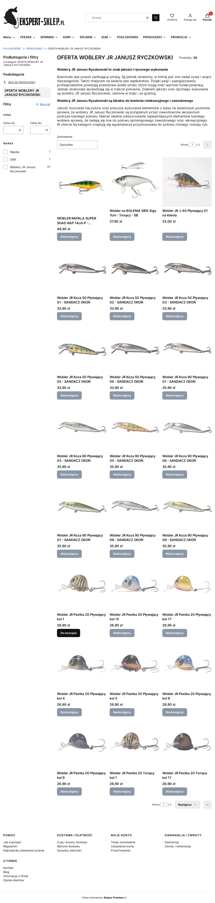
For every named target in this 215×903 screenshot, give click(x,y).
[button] (155, 17)
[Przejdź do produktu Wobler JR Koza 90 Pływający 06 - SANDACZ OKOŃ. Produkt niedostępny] (187, 427)
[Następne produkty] (187, 805)
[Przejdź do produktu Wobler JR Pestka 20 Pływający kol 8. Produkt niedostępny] (187, 665)
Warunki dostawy (68, 846)
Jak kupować (12, 842)
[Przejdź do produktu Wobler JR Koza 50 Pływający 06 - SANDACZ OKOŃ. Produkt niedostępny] (134, 348)
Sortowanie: (65, 136)
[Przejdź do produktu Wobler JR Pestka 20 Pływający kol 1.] (81, 586)
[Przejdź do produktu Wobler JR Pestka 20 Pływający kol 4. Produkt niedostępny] (81, 665)
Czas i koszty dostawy (72, 842)
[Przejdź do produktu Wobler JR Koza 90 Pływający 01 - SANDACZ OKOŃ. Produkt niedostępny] (187, 348)
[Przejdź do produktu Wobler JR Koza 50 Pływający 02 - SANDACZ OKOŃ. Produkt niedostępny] (134, 269)
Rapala (14, 152)
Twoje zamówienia (123, 842)
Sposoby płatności (69, 850)
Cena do (35, 123)
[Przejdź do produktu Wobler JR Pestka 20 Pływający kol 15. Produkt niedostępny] (134, 586)
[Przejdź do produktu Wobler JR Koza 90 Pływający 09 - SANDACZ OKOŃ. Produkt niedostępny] (187, 506)
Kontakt (8, 868)
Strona (184, 144)
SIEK (13, 159)
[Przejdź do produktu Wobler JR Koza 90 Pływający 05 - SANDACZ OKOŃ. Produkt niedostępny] (134, 427)
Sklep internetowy (103, 897)
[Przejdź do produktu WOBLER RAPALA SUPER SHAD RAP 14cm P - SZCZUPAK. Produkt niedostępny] (81, 185)
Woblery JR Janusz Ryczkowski (23, 169)
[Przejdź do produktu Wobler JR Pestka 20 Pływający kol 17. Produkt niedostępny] (187, 586)
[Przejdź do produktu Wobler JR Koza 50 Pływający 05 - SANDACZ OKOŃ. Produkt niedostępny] (81, 348)
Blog (6, 872)
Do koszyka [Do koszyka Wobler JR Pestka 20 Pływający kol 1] (68, 633)
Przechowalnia (120, 850)
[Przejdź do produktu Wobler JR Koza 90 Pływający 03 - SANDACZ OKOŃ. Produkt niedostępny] (81, 427)
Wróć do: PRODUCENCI (19, 82)
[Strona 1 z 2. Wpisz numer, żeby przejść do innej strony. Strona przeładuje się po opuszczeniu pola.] (192, 144)
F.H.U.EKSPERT (12, 48)
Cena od (9, 123)
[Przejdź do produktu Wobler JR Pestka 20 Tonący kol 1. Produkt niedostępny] (134, 744)
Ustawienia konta (122, 846)
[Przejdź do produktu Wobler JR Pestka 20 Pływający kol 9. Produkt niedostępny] (81, 744)
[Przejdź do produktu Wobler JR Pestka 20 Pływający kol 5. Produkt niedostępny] (134, 665)
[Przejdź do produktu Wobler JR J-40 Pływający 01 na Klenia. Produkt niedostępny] (187, 182)
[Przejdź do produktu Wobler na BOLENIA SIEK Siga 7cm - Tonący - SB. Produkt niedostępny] (134, 182)
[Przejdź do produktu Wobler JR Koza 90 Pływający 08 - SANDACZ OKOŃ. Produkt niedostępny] (134, 506)
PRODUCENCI (34, 48)
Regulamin (10, 846)
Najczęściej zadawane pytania (23, 850)
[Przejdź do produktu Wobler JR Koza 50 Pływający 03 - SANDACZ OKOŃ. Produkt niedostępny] (187, 269)
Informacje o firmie (15, 876)
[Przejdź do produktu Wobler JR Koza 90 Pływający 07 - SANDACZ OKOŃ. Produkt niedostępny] (81, 506)
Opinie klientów (13, 880)
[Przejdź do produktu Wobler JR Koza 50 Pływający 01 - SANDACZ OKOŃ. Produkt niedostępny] (81, 269)
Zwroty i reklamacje (178, 846)
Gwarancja (172, 842)
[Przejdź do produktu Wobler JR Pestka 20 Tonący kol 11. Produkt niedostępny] (187, 744)
